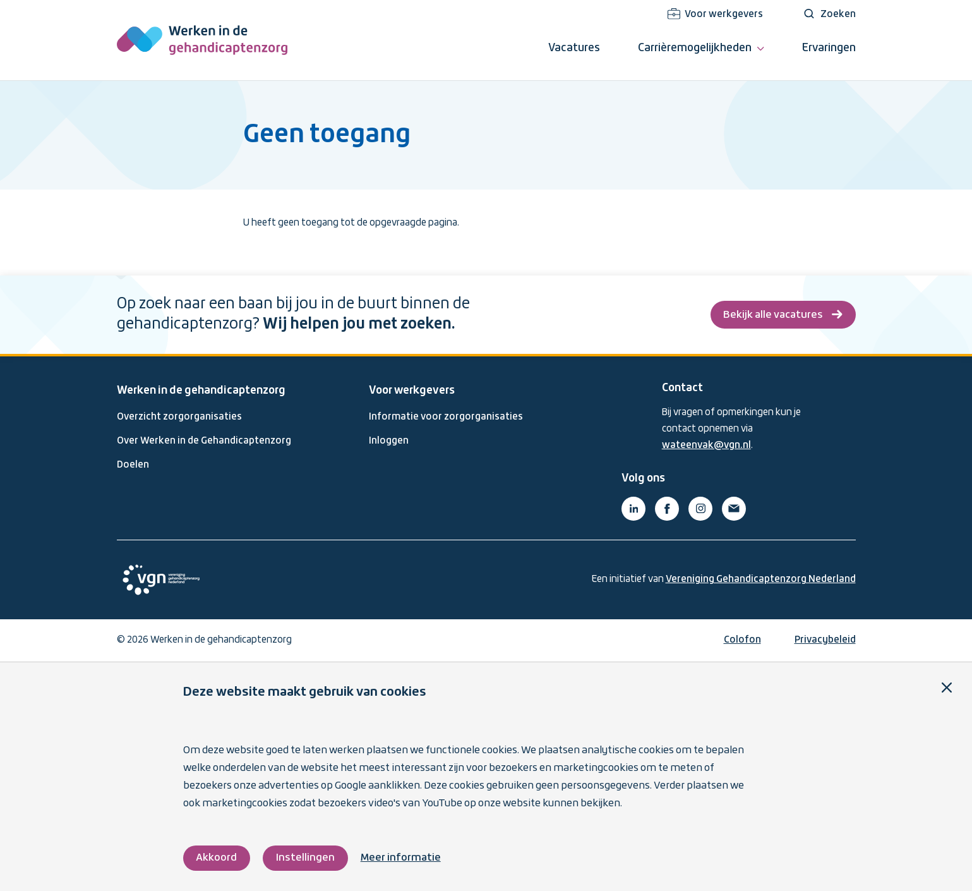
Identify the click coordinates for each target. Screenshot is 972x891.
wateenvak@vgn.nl (706, 445)
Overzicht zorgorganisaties (179, 417)
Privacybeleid (825, 640)
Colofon (742, 640)
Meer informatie (401, 858)
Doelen (133, 465)
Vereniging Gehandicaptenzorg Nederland (761, 579)
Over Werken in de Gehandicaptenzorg (204, 441)
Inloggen (389, 441)
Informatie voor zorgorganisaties (446, 417)
